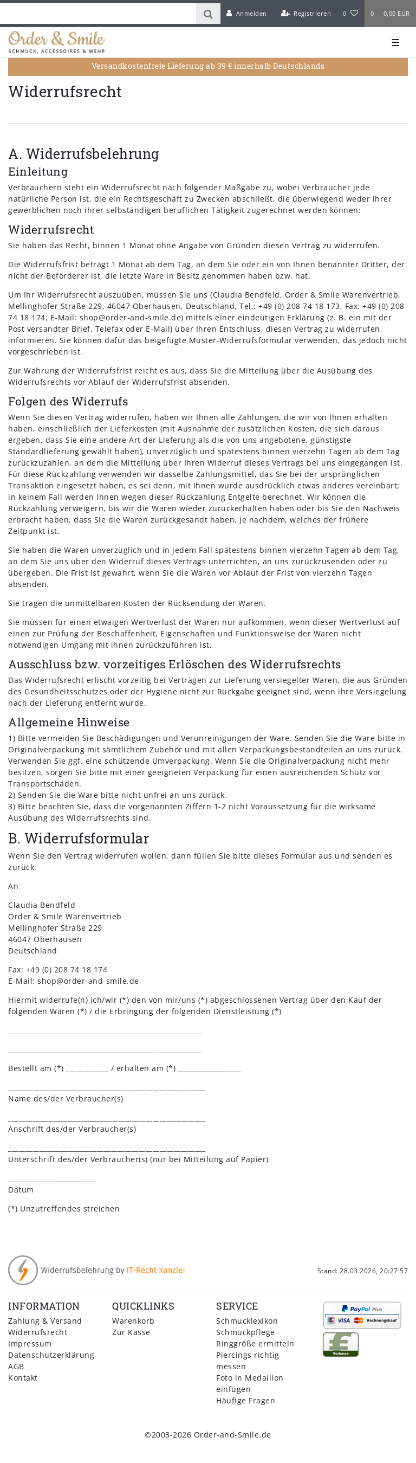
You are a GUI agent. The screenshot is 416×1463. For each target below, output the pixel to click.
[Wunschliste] (350, 13)
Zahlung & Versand (45, 1321)
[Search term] (98, 13)
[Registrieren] (306, 13)
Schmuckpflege (245, 1332)
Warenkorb (133, 1321)
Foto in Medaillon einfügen (250, 1383)
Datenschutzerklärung (51, 1355)
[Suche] (208, 13)
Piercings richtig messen (248, 1360)
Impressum (30, 1343)
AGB (16, 1366)
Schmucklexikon (247, 1321)
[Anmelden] (246, 13)
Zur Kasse (131, 1332)
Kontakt (23, 1377)
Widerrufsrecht (37, 1332)
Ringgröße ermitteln (255, 1343)
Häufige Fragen (245, 1400)
